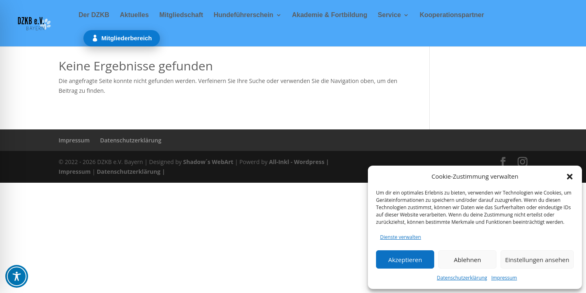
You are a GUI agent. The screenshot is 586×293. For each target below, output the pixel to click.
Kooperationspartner (452, 15)
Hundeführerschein (243, 15)
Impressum (504, 277)
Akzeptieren (405, 260)
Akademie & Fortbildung (329, 15)
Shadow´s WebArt (208, 162)
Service (389, 15)
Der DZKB (94, 15)
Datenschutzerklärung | (131, 171)
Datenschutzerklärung (462, 277)
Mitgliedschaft (181, 15)
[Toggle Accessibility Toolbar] (16, 276)
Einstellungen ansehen (537, 260)
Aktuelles (134, 15)
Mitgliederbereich (126, 38)
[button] (570, 177)
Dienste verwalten (400, 237)
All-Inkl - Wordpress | (299, 162)
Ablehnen (467, 260)
